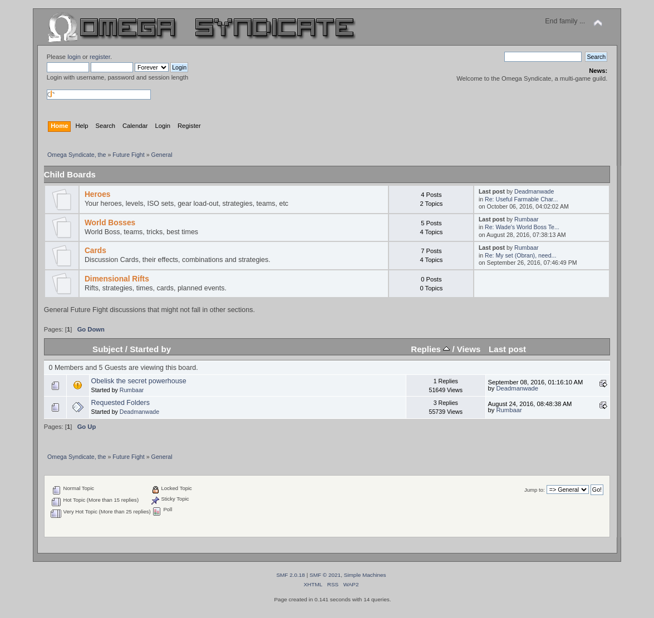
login (74, 56)
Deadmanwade (534, 191)
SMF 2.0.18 (290, 575)
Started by (150, 349)
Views (469, 349)
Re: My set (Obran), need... (520, 255)
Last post (507, 349)
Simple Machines (365, 575)
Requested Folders (120, 403)
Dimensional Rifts (117, 279)
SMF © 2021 (325, 575)
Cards (95, 250)
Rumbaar (526, 219)
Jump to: (534, 490)
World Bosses (110, 223)
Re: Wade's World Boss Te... (522, 227)
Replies (430, 349)
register (100, 56)
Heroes (98, 194)
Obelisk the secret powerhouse (138, 381)
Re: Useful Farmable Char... (521, 199)
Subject (107, 349)
